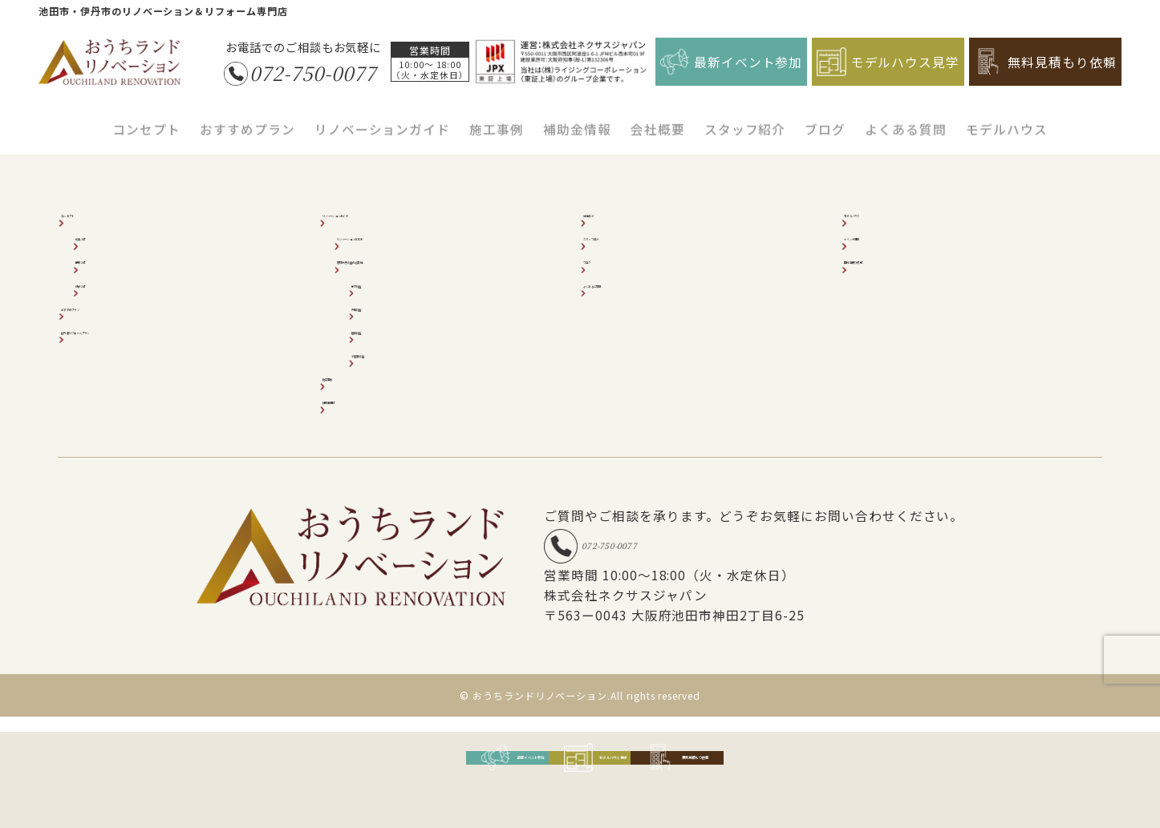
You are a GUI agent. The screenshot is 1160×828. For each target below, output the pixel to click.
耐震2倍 (107, 235)
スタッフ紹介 (745, 120)
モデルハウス (1007, 120)
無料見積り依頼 (896, 258)
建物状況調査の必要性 (407, 258)
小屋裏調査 (392, 352)
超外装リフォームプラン (136, 329)
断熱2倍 (107, 258)
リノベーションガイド (382, 120)
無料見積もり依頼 (1045, 61)
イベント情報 (890, 235)
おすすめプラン (247, 120)
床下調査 (386, 282)
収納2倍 (107, 282)
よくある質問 (906, 120)
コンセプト (146, 120)
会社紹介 (618, 212)
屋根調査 (386, 329)
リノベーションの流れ (407, 235)
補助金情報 (577, 120)
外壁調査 (386, 305)
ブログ (825, 120)
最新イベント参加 (731, 61)
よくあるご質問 (636, 282)
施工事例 (496, 120)
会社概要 (658, 120)
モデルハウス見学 (888, 61)
